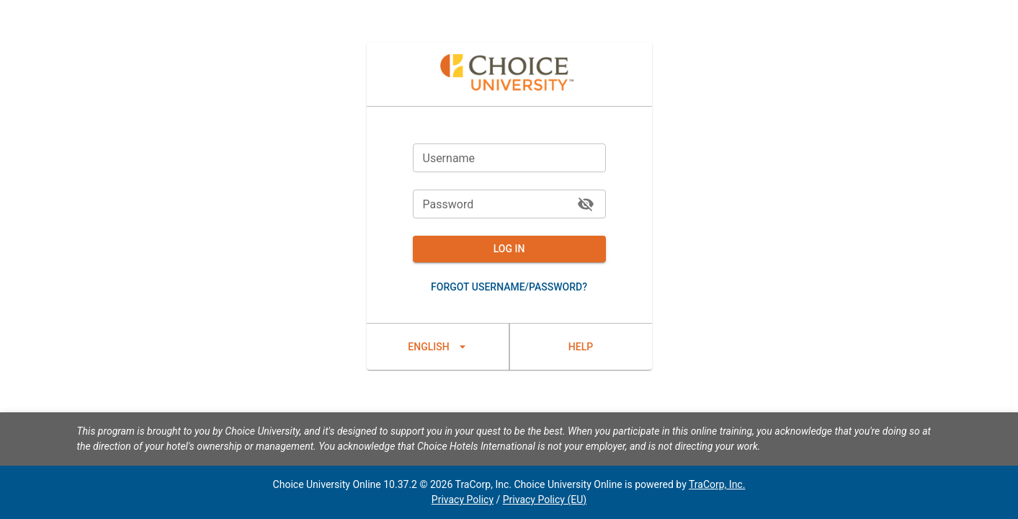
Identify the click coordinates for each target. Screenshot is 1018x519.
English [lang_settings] (438, 347)
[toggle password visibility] (585, 204)
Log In (509, 249)
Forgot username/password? (509, 287)
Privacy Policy (463, 499)
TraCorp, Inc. (717, 484)
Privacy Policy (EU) (544, 499)
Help (581, 347)
